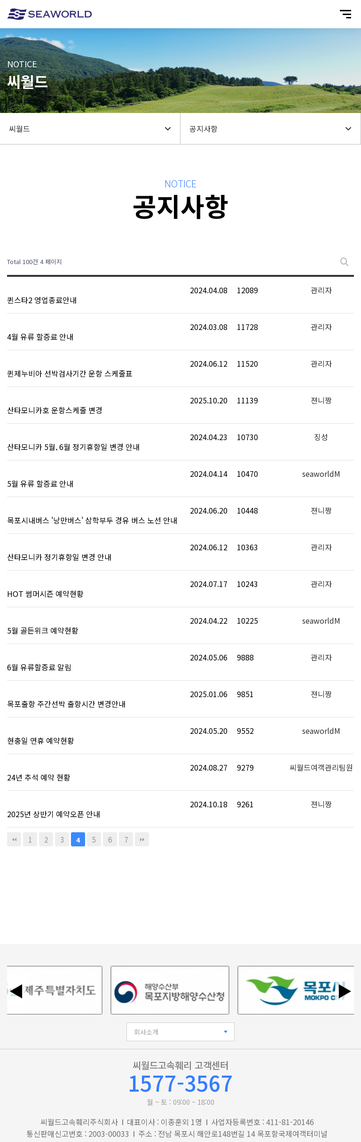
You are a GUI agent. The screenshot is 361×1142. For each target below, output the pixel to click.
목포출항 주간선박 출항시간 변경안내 (66, 703)
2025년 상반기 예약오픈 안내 (53, 814)
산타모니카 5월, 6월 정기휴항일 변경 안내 (73, 446)
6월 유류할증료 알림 (39, 667)
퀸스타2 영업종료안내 (42, 300)
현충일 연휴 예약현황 (40, 740)
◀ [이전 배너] (16, 990)
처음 (14, 839)
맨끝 (142, 839)
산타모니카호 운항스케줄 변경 (54, 410)
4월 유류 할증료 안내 (40, 336)
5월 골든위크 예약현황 (42, 630)
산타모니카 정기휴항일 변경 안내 (59, 557)
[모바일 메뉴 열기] (345, 14)
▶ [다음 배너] (344, 990)
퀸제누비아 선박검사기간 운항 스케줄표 (70, 373)
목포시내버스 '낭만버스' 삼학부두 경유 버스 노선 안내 (92, 520)
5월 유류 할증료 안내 (40, 483)
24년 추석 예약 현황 (39, 777)
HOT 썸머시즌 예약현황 (45, 593)
